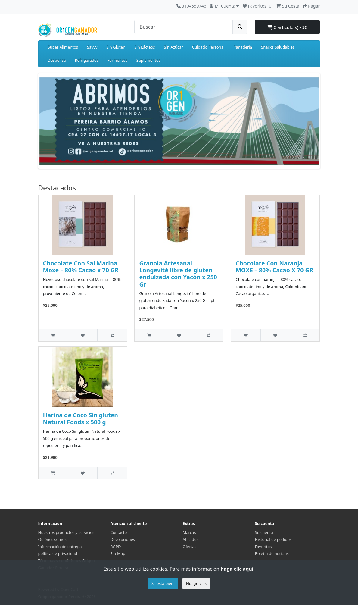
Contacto (119, 532)
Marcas (189, 532)
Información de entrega (60, 546)
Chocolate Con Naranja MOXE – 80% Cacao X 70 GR (274, 266)
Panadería (242, 47)
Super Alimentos (63, 47)
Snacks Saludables (277, 47)
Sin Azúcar (173, 47)
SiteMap (118, 553)
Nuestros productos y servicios (66, 532)
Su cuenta (264, 532)
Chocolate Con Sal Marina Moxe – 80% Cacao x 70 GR (81, 266)
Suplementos (148, 60)
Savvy (92, 47)
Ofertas (190, 546)
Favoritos (263, 546)
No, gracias (196, 583)
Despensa (57, 60)
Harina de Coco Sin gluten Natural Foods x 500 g (80, 418)
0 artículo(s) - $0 (287, 27)
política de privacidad (57, 553)
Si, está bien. (162, 583)
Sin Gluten (115, 47)
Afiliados (190, 539)
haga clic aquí (237, 569)
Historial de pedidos (273, 539)
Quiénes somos (52, 539)
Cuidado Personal (208, 47)
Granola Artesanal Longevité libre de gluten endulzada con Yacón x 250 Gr (178, 273)
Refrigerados (86, 60)
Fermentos (117, 60)
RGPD (116, 546)
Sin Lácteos (144, 47)
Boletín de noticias (272, 553)
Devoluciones (123, 539)
